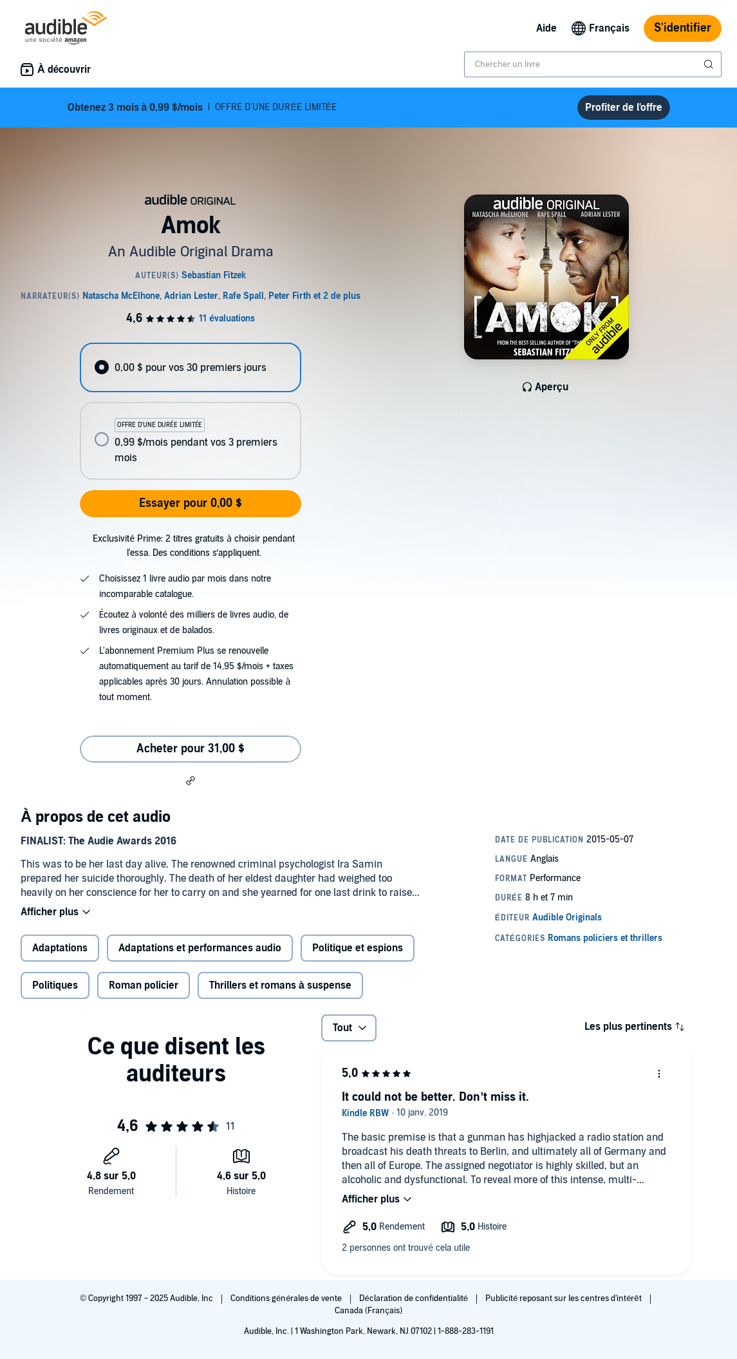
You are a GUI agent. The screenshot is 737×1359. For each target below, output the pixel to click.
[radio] (190, 367)
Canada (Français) (368, 1311)
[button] (190, 780)
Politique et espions (357, 948)
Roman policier (143, 985)
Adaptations (60, 948)
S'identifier (682, 28)
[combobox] (593, 64)
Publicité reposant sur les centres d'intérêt (564, 1298)
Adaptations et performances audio (199, 948)
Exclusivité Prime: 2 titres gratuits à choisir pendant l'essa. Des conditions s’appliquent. (194, 545)
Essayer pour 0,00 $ (190, 503)
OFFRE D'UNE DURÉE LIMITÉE (202, 107)
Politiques (55, 985)
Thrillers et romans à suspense (280, 985)
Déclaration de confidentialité (414, 1298)
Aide (546, 28)
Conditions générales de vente (287, 1298)
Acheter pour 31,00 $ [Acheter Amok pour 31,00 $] (190, 749)
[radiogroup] (190, 411)
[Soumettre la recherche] (710, 64)
